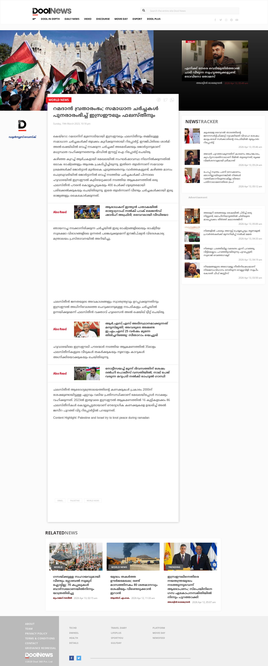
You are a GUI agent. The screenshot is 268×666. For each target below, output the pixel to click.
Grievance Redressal (40, 648)
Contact (31, 643)
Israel (60, 500)
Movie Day (159, 633)
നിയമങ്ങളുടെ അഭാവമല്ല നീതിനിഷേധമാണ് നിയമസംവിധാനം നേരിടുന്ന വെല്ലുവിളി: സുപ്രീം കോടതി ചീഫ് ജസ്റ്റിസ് (231, 270)
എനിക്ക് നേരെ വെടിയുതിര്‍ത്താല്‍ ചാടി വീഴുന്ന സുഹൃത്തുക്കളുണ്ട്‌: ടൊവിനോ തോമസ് (212, 72)
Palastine (75, 500)
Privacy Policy (36, 633)
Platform (159, 627)
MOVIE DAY (121, 18)
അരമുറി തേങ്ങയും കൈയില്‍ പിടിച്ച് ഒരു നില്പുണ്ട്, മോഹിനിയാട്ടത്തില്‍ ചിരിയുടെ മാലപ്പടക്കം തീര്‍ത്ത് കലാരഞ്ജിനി (228, 216)
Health (73, 638)
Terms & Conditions (40, 638)
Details (73, 643)
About (30, 624)
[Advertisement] (113, 280)
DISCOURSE (103, 18)
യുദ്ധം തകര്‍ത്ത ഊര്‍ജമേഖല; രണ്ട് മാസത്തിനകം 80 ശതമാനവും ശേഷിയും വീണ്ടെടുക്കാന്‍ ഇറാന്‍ (134, 585)
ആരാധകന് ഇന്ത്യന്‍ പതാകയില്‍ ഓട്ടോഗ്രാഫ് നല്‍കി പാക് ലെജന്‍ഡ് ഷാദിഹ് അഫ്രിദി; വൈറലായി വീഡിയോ (136, 211)
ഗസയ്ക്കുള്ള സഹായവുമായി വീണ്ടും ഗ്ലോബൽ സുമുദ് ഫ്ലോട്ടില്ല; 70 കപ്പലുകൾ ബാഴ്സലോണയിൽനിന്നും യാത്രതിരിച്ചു (76, 585)
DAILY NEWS (72, 18)
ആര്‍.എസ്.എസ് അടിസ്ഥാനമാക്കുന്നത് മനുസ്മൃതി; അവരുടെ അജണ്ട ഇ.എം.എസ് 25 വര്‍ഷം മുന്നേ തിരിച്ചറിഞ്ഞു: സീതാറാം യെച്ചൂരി (136, 329)
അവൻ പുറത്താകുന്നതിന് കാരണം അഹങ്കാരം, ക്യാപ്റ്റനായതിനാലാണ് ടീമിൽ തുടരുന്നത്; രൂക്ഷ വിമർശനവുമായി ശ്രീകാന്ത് (232, 157)
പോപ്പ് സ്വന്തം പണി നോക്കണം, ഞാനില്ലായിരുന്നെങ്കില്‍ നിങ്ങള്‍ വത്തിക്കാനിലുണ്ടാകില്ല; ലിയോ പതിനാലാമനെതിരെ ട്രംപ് (222, 177)
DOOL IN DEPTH (50, 18)
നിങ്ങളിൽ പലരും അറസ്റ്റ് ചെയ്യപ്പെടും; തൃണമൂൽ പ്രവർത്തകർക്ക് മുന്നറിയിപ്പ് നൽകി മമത (232, 232)
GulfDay (116, 643)
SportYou (117, 638)
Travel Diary (119, 627)
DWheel (74, 633)
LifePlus (116, 633)
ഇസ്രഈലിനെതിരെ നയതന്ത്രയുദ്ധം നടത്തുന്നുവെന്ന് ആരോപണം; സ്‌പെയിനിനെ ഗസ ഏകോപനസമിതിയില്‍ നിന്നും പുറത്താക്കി (190, 587)
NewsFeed (159, 638)
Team (29, 628)
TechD (73, 627)
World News (93, 500)
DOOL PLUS (153, 18)
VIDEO (87, 18)
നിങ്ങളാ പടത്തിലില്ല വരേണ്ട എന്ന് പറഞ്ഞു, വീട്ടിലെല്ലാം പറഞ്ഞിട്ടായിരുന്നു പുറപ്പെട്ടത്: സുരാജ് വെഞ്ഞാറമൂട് (229, 252)
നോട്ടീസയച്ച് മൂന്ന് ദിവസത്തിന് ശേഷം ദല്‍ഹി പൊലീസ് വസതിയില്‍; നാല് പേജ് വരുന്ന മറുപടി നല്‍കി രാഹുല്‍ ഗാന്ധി (137, 372)
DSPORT (137, 18)
